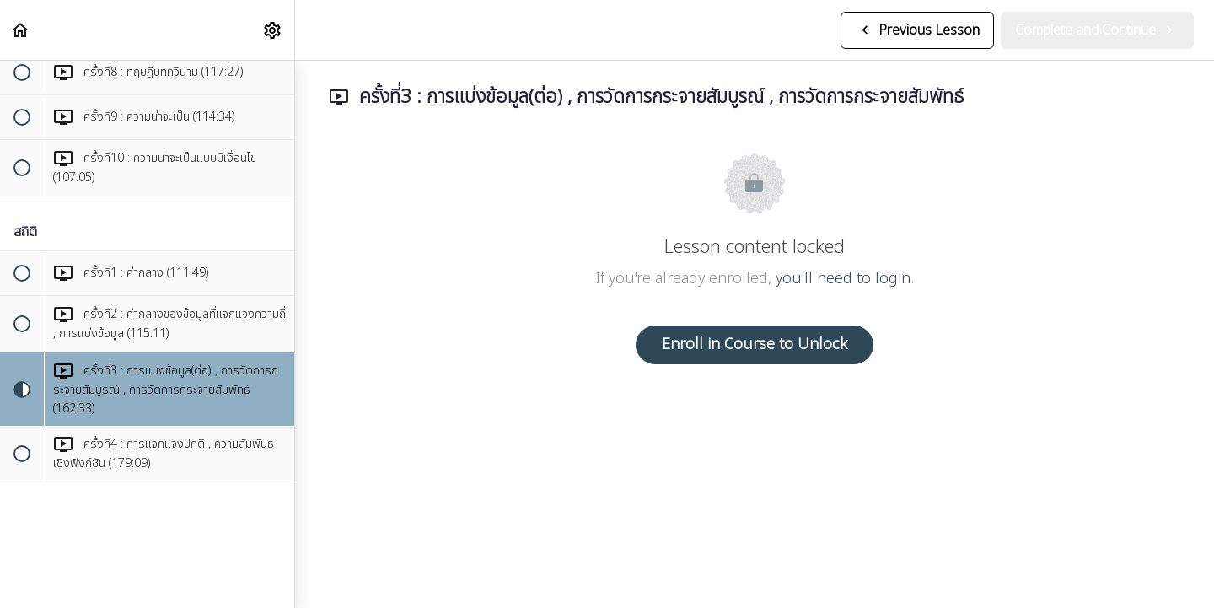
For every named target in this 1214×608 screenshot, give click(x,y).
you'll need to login (843, 278)
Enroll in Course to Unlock (754, 344)
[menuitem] (273, 30)
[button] (21, 30)
